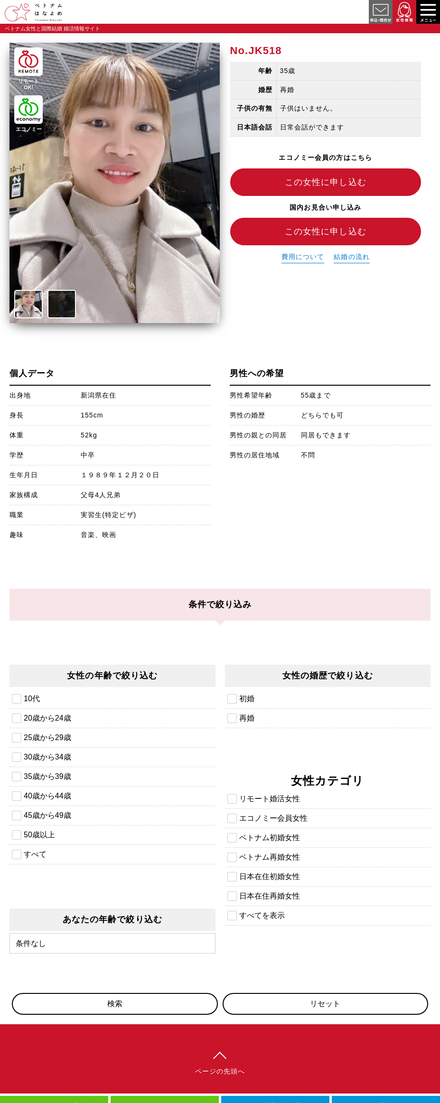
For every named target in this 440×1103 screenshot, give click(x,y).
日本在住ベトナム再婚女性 (375, 50)
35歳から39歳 (47, 776)
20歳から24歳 (47, 718)
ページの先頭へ (220, 1071)
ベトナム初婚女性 (269, 838)
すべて (35, 854)
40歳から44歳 (47, 796)
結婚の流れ (352, 256)
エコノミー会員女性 (273, 818)
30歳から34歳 (47, 757)
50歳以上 (39, 835)
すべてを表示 (262, 915)
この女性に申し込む (325, 182)
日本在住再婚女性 (269, 896)
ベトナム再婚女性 (269, 857)
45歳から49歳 (47, 815)
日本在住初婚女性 (269, 876)
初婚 (246, 699)
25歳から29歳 (47, 737)
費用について (303, 256)
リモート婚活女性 (269, 799)
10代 (32, 699)
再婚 (246, 718)
